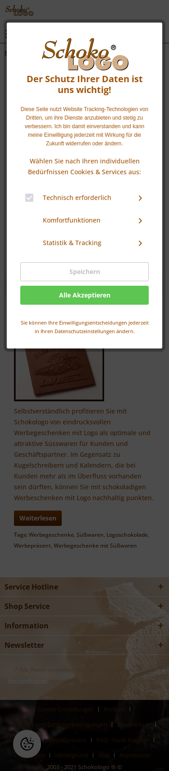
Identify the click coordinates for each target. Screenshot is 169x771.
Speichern (84, 271)
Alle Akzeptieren (84, 295)
